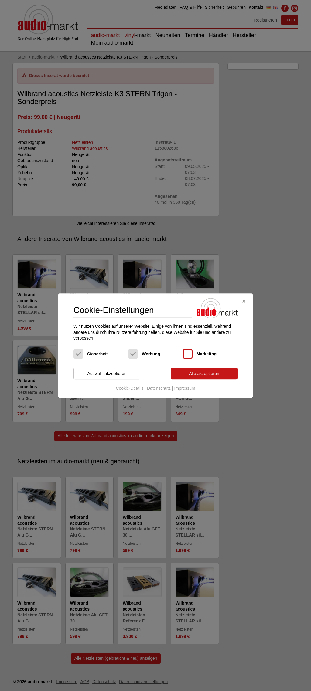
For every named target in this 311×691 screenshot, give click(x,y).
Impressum (184, 388)
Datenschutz (159, 388)
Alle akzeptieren (204, 373)
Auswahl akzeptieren (106, 373)
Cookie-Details (129, 388)
